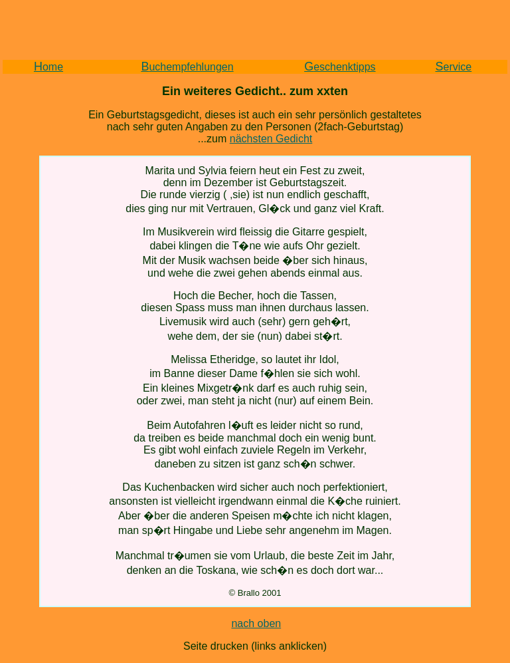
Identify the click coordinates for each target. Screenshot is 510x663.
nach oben (256, 623)
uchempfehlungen (187, 66)
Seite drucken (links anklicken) (255, 646)
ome (48, 66)
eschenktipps (339, 66)
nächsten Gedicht (271, 138)
